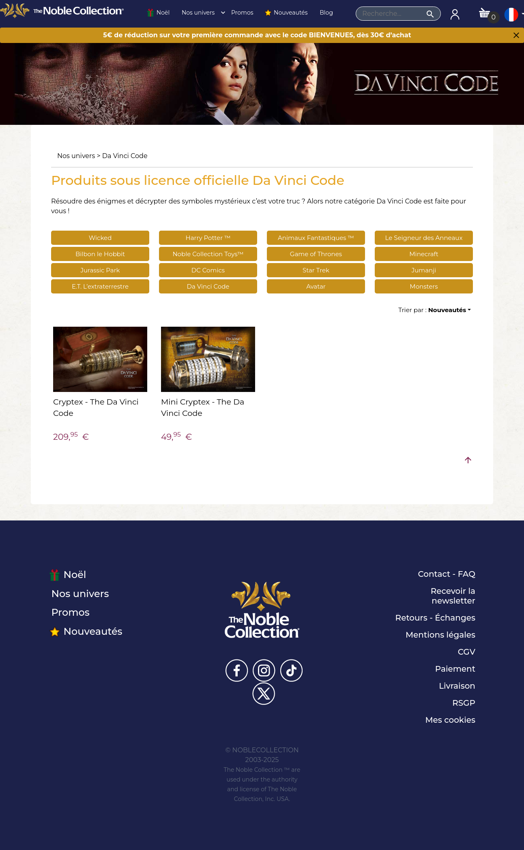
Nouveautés (286, 13)
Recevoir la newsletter (453, 596)
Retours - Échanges (435, 618)
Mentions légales (440, 635)
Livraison (457, 686)
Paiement (455, 669)
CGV (466, 652)
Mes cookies (450, 720)
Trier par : (432, 310)
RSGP (463, 703)
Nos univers (201, 13)
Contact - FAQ (446, 574)
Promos (241, 12)
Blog (325, 12)
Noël (158, 13)
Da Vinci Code (125, 156)
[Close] (516, 36)
